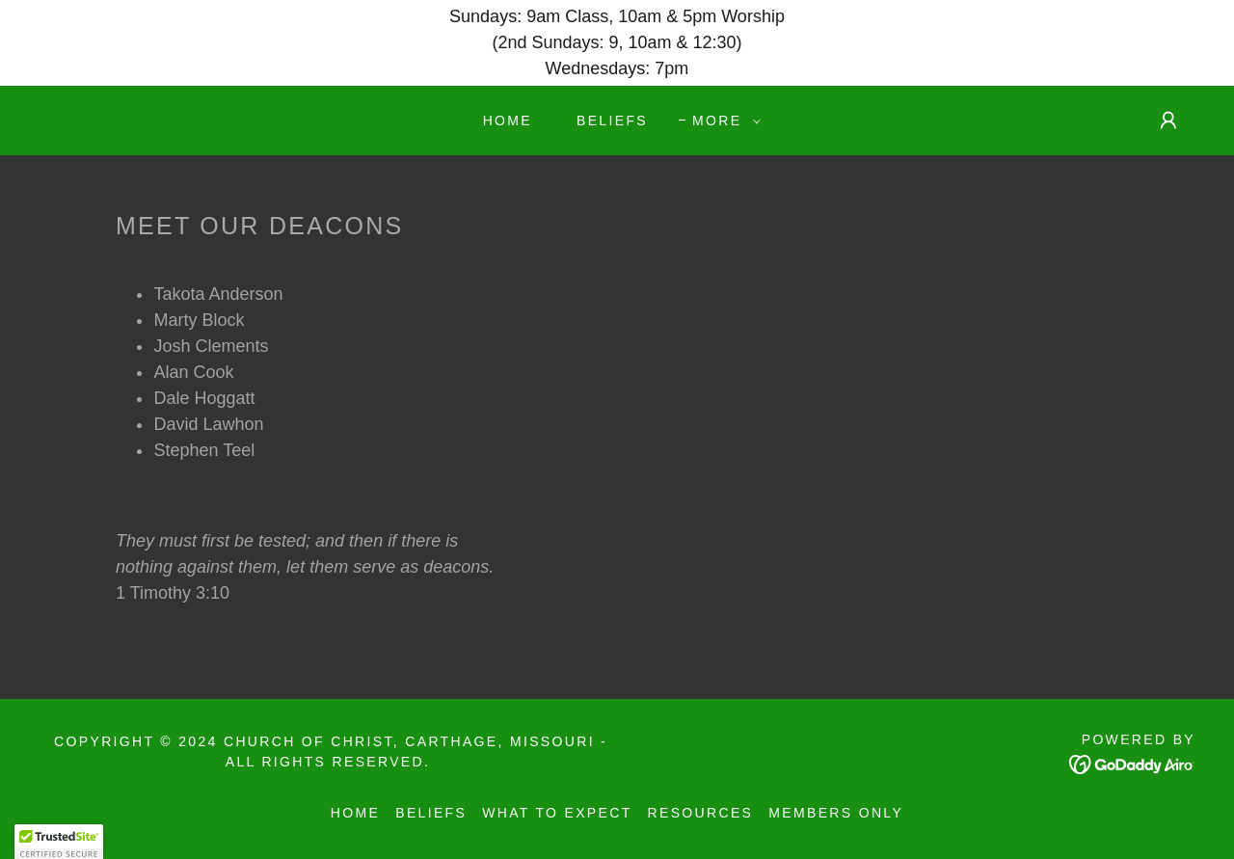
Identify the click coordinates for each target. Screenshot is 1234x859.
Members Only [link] (835, 812)
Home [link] (507, 120)
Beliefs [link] (612, 120)
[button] (722, 120)
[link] (1132, 763)
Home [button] (355, 812)
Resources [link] (701, 812)
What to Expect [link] (556, 812)
